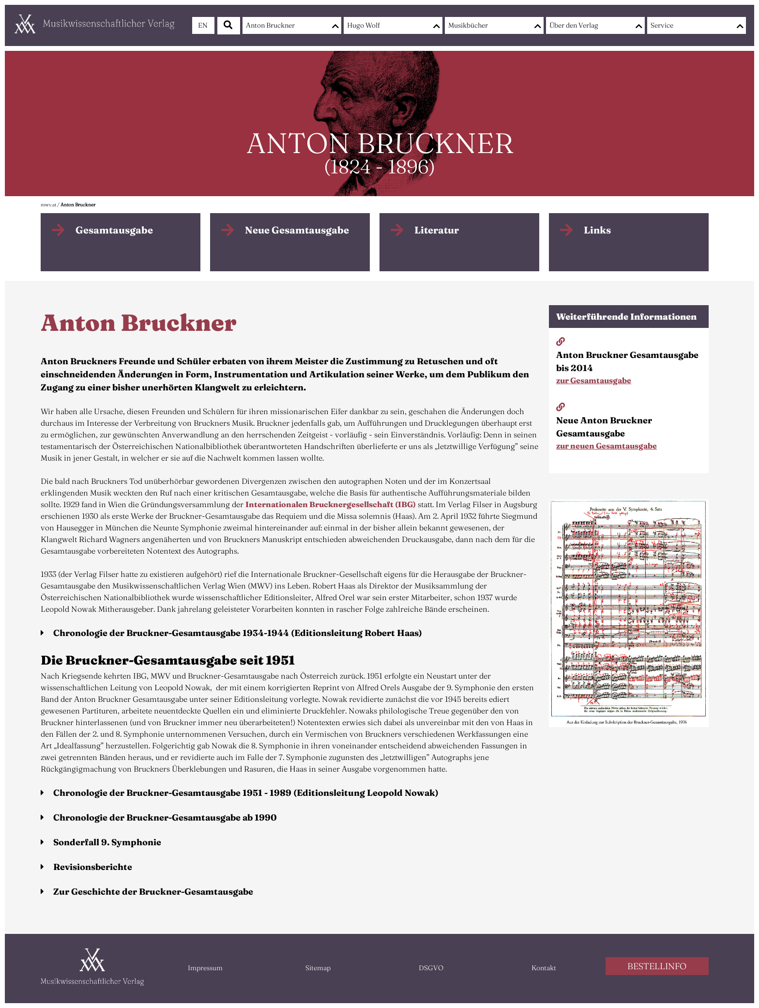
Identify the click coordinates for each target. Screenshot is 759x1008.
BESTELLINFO (656, 966)
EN (203, 25)
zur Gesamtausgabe (593, 380)
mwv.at (48, 205)
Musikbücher (468, 25)
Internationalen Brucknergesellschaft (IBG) (330, 504)
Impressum (205, 967)
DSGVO (431, 967)
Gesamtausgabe (114, 230)
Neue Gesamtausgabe (297, 230)
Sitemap (318, 967)
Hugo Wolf (363, 25)
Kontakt (543, 967)
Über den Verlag (573, 25)
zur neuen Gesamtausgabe (606, 445)
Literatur (436, 230)
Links (597, 230)
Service (662, 25)
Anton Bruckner (270, 25)
